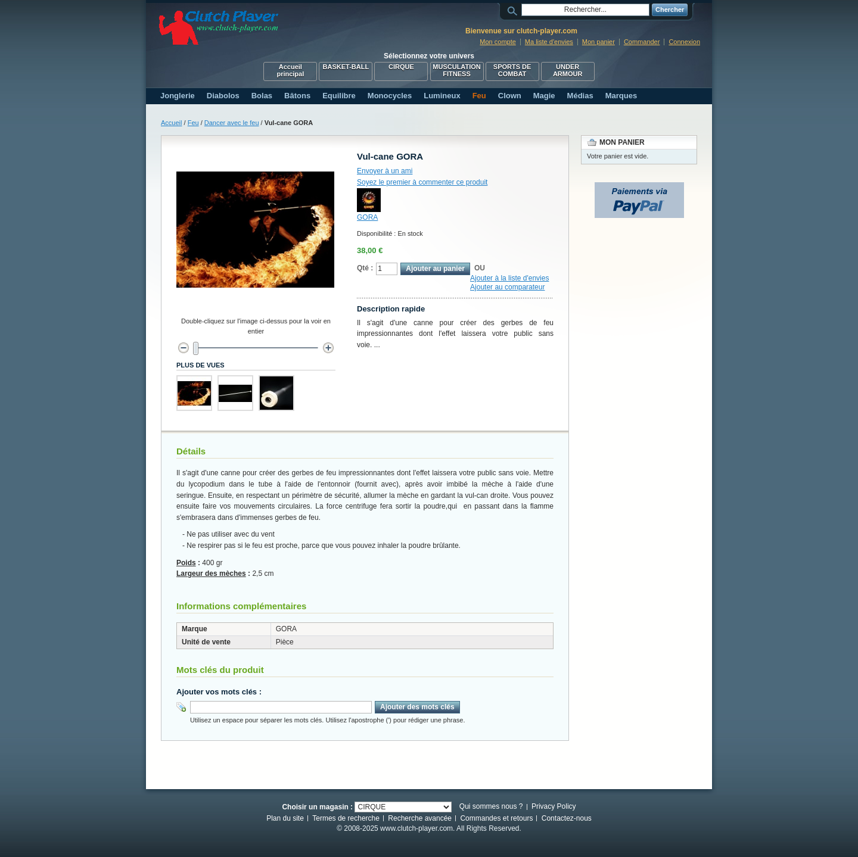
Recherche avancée (420, 818)
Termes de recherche (346, 818)
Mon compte (498, 41)
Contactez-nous (567, 818)
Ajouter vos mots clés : (219, 691)
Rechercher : (514, 10)
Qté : (365, 268)
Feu (193, 122)
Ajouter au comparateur (507, 287)
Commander (642, 41)
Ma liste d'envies (549, 41)
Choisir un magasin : (317, 807)
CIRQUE (401, 66)
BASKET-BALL (346, 66)
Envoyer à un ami (384, 171)
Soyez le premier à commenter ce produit (422, 182)
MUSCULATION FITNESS (456, 70)
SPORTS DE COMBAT (512, 70)
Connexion (684, 41)
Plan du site (285, 818)
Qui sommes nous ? (491, 806)
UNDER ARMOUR (568, 70)
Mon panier (598, 41)
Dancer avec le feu (231, 122)
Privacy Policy (553, 806)
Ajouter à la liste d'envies (509, 278)
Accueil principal (290, 70)
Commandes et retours (496, 818)
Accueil (171, 122)
